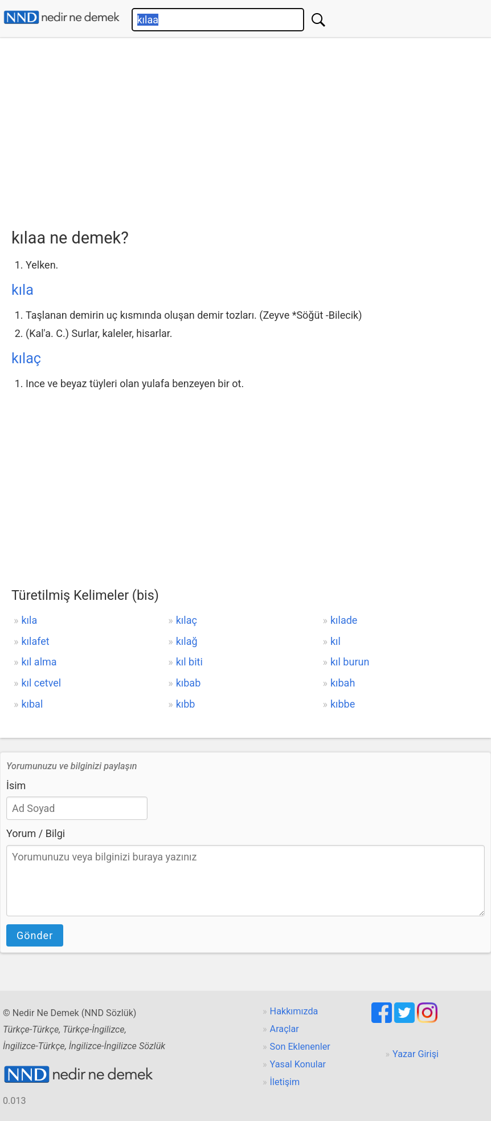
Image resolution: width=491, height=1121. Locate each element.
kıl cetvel (41, 683)
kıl (335, 641)
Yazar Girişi (415, 1054)
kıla (22, 290)
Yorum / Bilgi (35, 833)
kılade (343, 620)
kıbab (188, 683)
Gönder (35, 935)
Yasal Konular (298, 1064)
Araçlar (284, 1028)
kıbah (342, 683)
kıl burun (349, 662)
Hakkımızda (294, 1011)
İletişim (285, 1082)
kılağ (187, 641)
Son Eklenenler (300, 1046)
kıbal (32, 704)
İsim (16, 785)
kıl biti (189, 662)
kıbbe (342, 704)
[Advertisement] (251, 129)
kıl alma (38, 662)
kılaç (26, 358)
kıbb (185, 704)
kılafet (35, 641)
